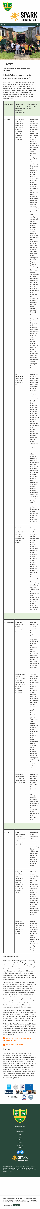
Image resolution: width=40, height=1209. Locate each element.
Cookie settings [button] (7, 1205)
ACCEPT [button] (16, 1205)
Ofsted (19, 1134)
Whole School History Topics (14, 1044)
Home (3, 24)
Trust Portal (20, 1129)
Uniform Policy (20, 1145)
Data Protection (20, 1131)
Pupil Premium (20, 1139)
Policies (20, 1142)
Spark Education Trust (20, 1126)
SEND (20, 1137)
